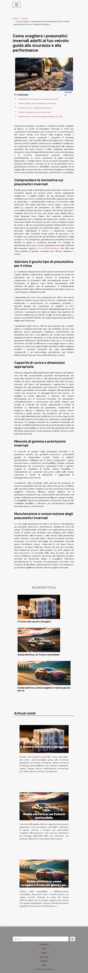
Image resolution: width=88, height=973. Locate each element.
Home (15, 18)
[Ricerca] (41, 939)
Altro (44, 965)
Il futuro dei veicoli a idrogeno (34, 621)
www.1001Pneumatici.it (48, 248)
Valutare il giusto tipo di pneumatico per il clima (37, 103)
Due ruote (44, 957)
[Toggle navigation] (17, 5)
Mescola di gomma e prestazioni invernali (34, 112)
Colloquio (44, 961)
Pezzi (44, 948)
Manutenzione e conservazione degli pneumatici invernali (40, 117)
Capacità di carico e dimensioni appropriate (35, 108)
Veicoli (24, 18)
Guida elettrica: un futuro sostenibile (38, 654)
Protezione (44, 944)
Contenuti (22, 94)
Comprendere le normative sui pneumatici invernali (38, 99)
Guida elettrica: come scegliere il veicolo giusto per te (44, 885)
